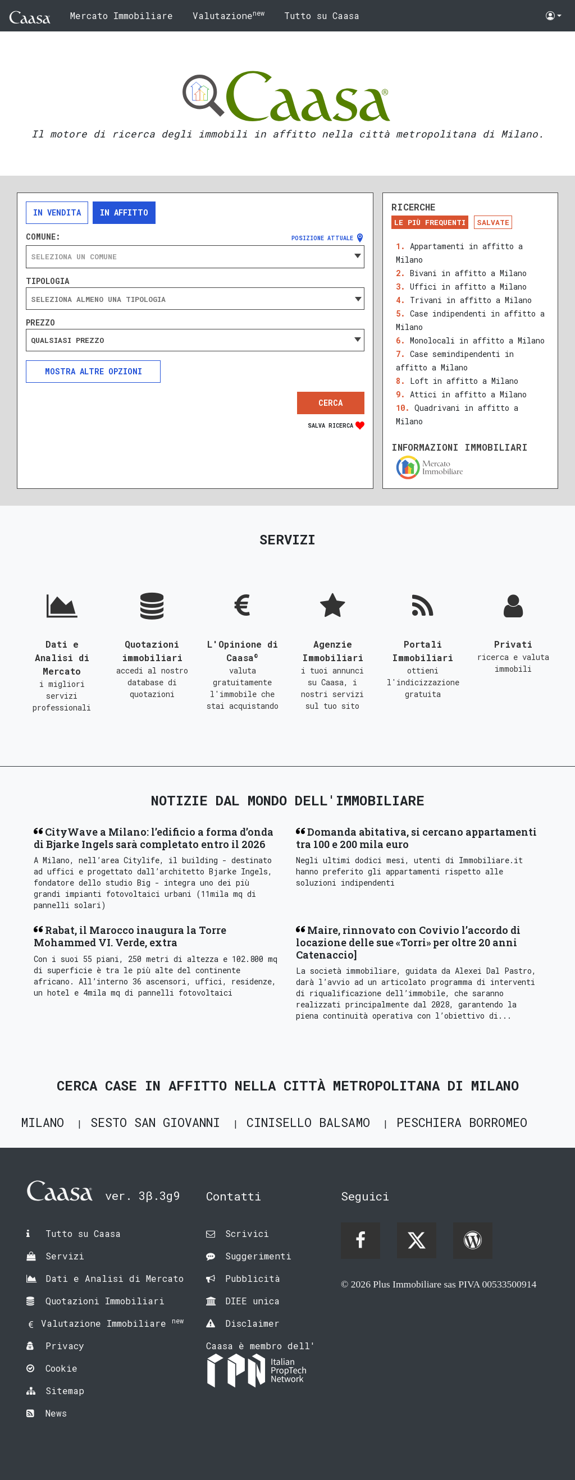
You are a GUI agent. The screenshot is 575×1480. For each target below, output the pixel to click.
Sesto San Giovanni (155, 1122)
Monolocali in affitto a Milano (477, 340)
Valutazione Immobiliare (112, 1323)
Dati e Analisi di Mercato (114, 1278)
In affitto (124, 212)
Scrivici (247, 1233)
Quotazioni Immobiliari (105, 1301)
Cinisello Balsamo (308, 1122)
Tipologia (47, 281)
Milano (42, 1122)
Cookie (61, 1368)
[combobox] (195, 256)
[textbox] (195, 256)
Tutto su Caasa (321, 15)
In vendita (57, 212)
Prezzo (40, 323)
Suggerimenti (258, 1256)
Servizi (64, 1256)
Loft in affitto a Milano (464, 380)
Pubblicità (252, 1278)
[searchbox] (195, 299)
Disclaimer (252, 1323)
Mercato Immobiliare (121, 15)
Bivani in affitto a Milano (468, 273)
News (56, 1413)
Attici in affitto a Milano (468, 394)
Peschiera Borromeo (461, 1122)
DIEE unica (252, 1301)
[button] (553, 16)
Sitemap (64, 1390)
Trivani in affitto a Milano (471, 300)
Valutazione (228, 14)
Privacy (64, 1345)
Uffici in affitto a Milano (468, 286)
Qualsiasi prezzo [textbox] (67, 340)
